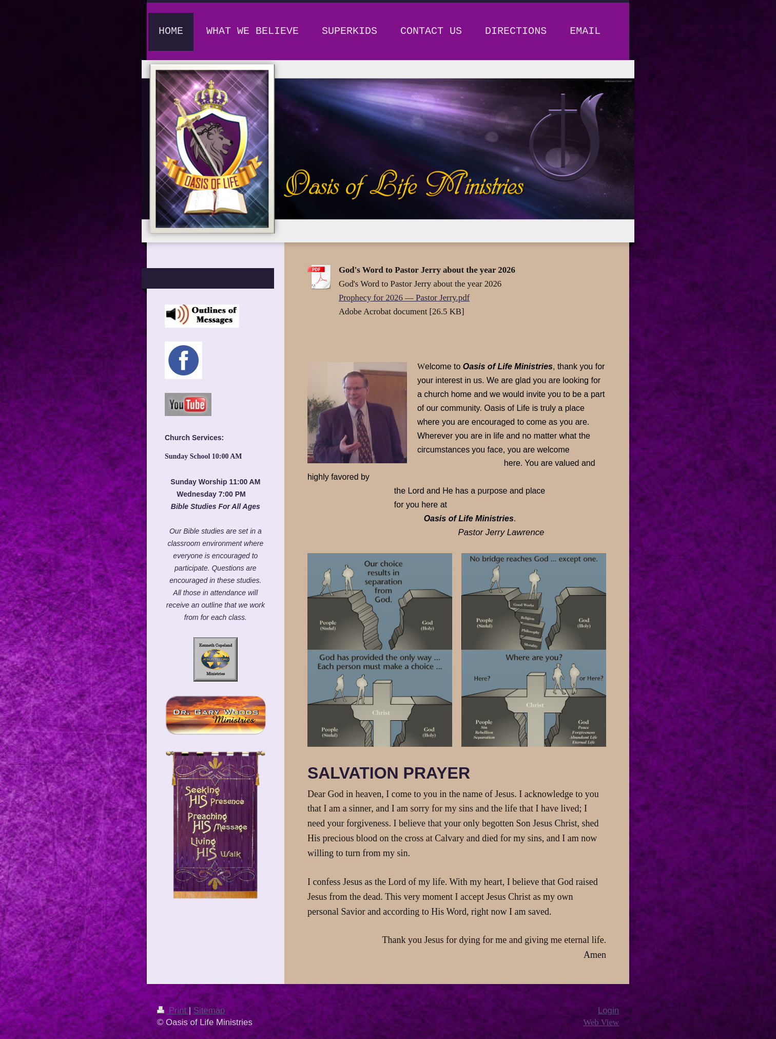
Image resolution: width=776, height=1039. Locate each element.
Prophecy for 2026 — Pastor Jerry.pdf (404, 298)
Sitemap (209, 1010)
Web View (601, 1022)
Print (173, 1010)
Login (608, 1010)
